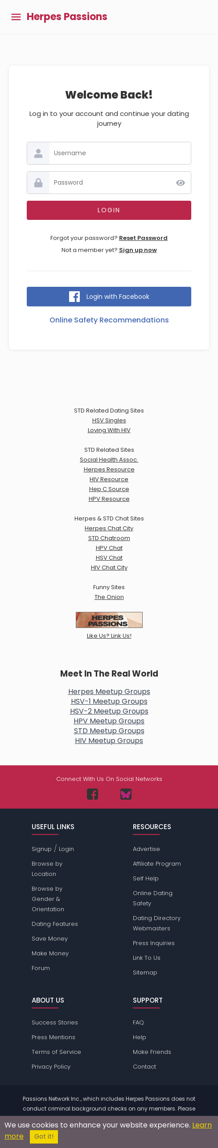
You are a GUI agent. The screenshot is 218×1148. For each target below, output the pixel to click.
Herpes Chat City (109, 528)
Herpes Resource (109, 469)
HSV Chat (109, 557)
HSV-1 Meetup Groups (109, 701)
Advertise (146, 849)
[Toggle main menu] (16, 17)
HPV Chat (109, 548)
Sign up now (138, 250)
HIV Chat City (109, 567)
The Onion (109, 597)
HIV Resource (109, 479)
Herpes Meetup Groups (109, 691)
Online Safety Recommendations (109, 320)
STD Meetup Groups (109, 731)
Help (139, 1037)
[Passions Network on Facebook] (92, 794)
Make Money (50, 953)
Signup (42, 849)
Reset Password (143, 238)
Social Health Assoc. (109, 459)
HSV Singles (109, 420)
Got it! (43, 1136)
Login (66, 849)
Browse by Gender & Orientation (48, 898)
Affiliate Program (157, 863)
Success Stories (55, 1022)
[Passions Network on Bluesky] (126, 794)
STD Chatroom (109, 538)
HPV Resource (109, 499)
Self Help (146, 878)
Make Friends (152, 1052)
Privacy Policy (51, 1066)
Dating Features (55, 924)
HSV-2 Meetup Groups (109, 711)
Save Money (50, 938)
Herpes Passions (67, 17)
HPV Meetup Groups (109, 721)
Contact (144, 1066)
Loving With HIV (109, 430)
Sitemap (145, 972)
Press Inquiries (154, 943)
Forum (41, 968)
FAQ (138, 1022)
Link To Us (146, 958)
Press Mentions (53, 1037)
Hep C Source (109, 489)
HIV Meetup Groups (109, 740)
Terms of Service (56, 1052)
